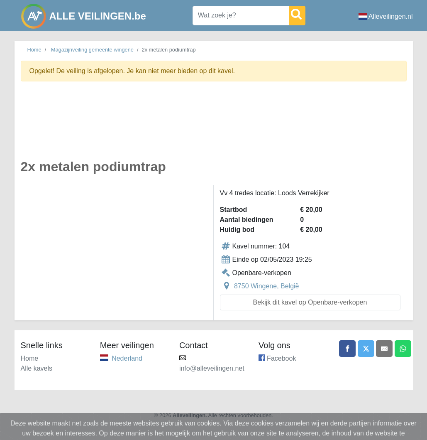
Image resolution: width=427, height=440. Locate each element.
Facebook (281, 358)
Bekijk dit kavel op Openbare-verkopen (310, 302)
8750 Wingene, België (266, 286)
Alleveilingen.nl (386, 16)
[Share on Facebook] (347, 348)
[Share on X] (366, 348)
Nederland (127, 358)
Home (34, 50)
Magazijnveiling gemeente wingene (92, 50)
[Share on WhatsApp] (403, 348)
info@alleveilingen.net (211, 368)
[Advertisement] (214, 125)
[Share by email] (384, 348)
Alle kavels (36, 368)
